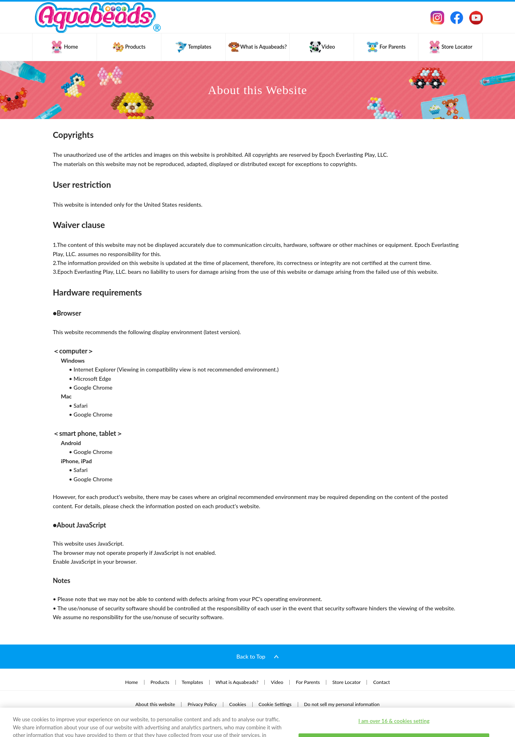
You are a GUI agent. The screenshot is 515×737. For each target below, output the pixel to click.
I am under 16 (394, 711)
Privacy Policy (68, 713)
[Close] (502, 711)
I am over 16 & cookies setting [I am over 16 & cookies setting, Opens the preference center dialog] (394, 691)
